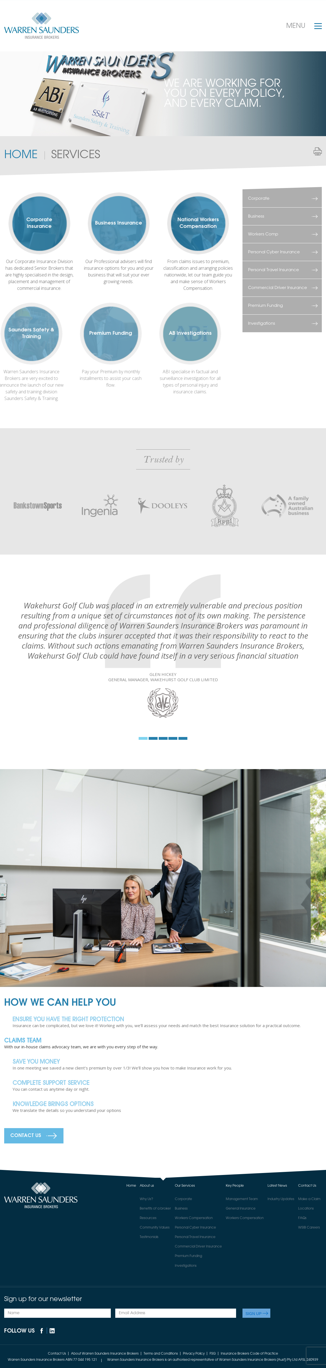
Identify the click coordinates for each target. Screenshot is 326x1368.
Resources (148, 1218)
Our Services (185, 1186)
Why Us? (146, 1199)
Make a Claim (309, 1199)
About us (147, 1186)
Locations (306, 1208)
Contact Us (25, 1135)
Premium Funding (265, 306)
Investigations (261, 323)
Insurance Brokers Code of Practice (249, 1353)
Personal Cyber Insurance (274, 252)
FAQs (302, 1218)
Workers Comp (263, 234)
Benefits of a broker (155, 1208)
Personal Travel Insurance (273, 270)
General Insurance (241, 1208)
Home (21, 155)
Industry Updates (281, 1199)
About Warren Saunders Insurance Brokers (105, 1353)
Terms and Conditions (161, 1353)
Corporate (258, 198)
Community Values (155, 1227)
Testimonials (149, 1237)
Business (256, 216)
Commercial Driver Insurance (277, 288)
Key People (235, 1186)
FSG (213, 1353)
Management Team (242, 1199)
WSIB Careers (309, 1227)
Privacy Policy (194, 1353)
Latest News (277, 1186)
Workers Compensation (194, 1218)
